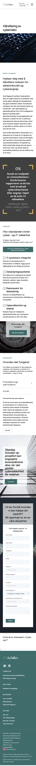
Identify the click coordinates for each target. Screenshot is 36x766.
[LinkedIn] (9, 666)
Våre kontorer (8, 724)
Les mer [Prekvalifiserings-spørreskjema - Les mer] (7, 430)
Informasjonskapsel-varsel (11, 736)
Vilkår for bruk (7, 745)
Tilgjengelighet (8, 747)
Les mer (11, 482)
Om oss (5, 715)
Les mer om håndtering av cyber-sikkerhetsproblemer (18, 249)
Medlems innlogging (10, 688)
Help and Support (9, 704)
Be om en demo (18, 333)
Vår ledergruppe (9, 718)
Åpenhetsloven (8, 740)
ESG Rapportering (9, 678)
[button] (23, 4)
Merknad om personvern (11, 743)
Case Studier (7, 699)
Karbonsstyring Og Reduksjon (13, 675)
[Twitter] (5, 666)
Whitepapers (7, 702)
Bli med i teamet (9, 721)
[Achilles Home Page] (8, 4)
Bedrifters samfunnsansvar (12, 733)
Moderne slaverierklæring (11, 738)
